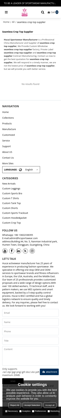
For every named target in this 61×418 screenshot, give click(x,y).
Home (6, 21)
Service (6, 140)
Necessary (11, 411)
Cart (54, 12)
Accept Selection (32, 405)
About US (7, 152)
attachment (49, 372)
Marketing (54, 411)
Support (6, 146)
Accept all (49, 405)
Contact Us (8, 157)
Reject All (14, 405)
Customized (8, 134)
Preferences (39, 411)
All (13, 21)
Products (7, 123)
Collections (8, 117)
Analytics (24, 411)
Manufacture (9, 129)
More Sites (8, 163)
